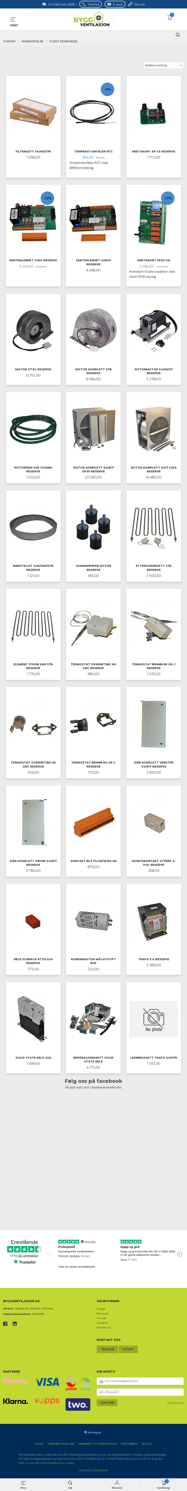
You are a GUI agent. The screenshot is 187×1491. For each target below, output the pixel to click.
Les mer (30, 1465)
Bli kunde (102, 1315)
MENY (13, 19)
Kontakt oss (104, 1329)
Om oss (139, 4)
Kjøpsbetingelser (61, 1446)
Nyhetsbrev (129, 1446)
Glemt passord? (175, 1405)
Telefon (93, 4)
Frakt (39, 1446)
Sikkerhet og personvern (97, 1446)
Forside (101, 1311)
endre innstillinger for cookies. (57, 1465)
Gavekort (102, 1325)
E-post (118, 4)
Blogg (147, 1446)
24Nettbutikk (101, 1472)
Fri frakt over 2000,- (62, 4)
